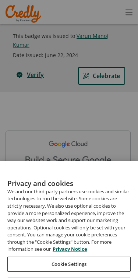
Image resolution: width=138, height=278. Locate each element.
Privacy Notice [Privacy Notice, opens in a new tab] (70, 264)
